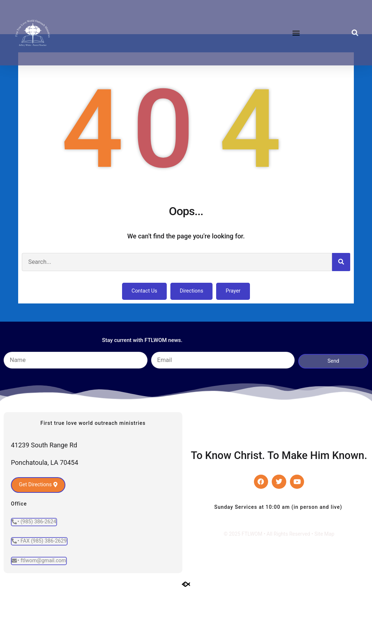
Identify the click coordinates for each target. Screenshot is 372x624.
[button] (296, 33)
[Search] (341, 294)
